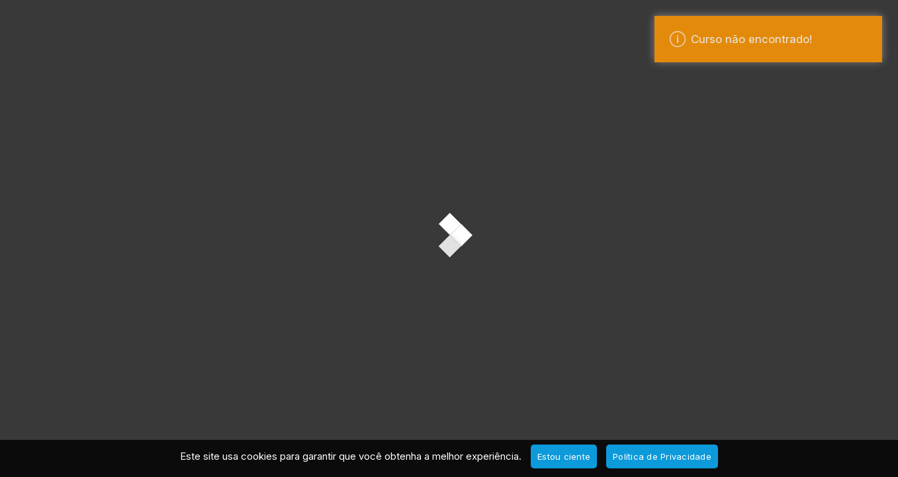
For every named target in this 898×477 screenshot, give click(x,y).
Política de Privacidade (662, 456)
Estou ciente (563, 456)
